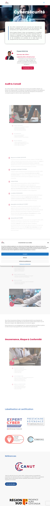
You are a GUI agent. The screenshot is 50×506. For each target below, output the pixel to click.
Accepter (25, 254)
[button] (48, 242)
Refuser (25, 257)
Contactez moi (28, 68)
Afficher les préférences (25, 261)
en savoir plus (10, 484)
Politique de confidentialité (25, 264)
